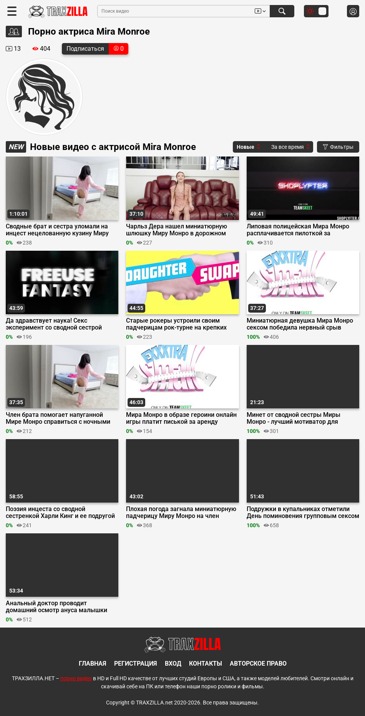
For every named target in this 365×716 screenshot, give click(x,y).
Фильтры (338, 147)
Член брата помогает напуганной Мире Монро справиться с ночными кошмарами (58, 418)
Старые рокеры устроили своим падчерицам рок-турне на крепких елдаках (176, 324)
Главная (92, 663)
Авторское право (258, 663)
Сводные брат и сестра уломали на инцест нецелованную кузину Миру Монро (57, 230)
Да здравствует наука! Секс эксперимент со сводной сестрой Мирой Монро (54, 324)
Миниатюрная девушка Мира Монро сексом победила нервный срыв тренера (300, 324)
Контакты (205, 663)
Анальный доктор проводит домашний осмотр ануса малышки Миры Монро (56, 607)
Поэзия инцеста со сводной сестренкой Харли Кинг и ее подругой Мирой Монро (60, 513)
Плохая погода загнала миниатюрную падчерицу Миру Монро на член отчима (181, 513)
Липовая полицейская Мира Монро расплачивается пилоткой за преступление (298, 230)
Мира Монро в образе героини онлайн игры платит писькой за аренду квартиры (181, 418)
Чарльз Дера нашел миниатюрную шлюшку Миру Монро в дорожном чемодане (176, 230)
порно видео (76, 678)
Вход (173, 663)
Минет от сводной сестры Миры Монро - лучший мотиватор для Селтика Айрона (293, 418)
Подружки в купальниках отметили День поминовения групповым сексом (303, 513)
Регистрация (135, 663)
